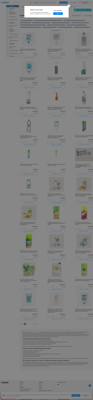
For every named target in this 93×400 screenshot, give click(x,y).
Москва (58, 13)
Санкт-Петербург (58, 10)
